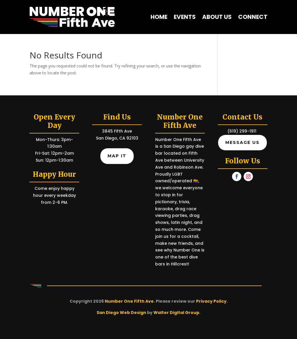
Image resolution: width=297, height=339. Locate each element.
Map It (117, 155)
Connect (252, 17)
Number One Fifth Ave (129, 301)
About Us (217, 17)
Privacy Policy (211, 301)
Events (185, 17)
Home (159, 17)
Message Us (242, 142)
